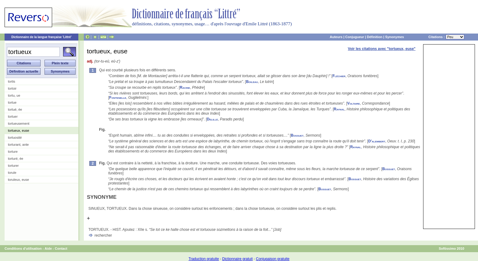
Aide (48, 248)
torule (12, 172)
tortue (12, 102)
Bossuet (297, 135)
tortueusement (18, 123)
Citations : (446, 37)
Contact (61, 248)
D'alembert (376, 141)
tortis (11, 81)
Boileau (252, 82)
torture (13, 151)
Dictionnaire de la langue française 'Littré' (41, 37)
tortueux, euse (18, 130)
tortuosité (15, 137)
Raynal (339, 109)
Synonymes (394, 37)
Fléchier (339, 76)
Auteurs (336, 37)
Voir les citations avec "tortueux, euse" (382, 49)
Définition (374, 37)
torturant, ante (18, 144)
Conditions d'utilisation (23, 248)
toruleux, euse (18, 179)
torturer (13, 165)
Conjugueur (354, 37)
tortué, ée (15, 109)
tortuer (13, 116)
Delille (212, 119)
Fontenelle (117, 97)
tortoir (12, 88)
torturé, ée (15, 158)
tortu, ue (14, 95)
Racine (185, 87)
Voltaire (353, 103)
